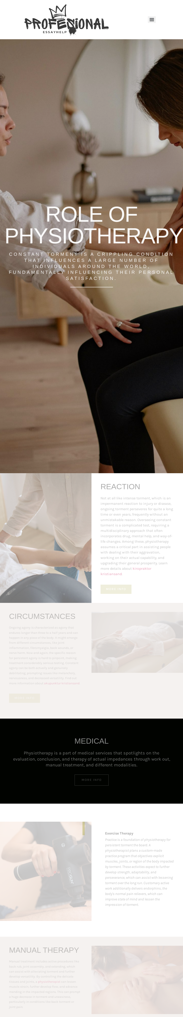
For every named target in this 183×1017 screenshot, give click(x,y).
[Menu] (152, 19)
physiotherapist (49, 982)
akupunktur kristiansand (62, 683)
